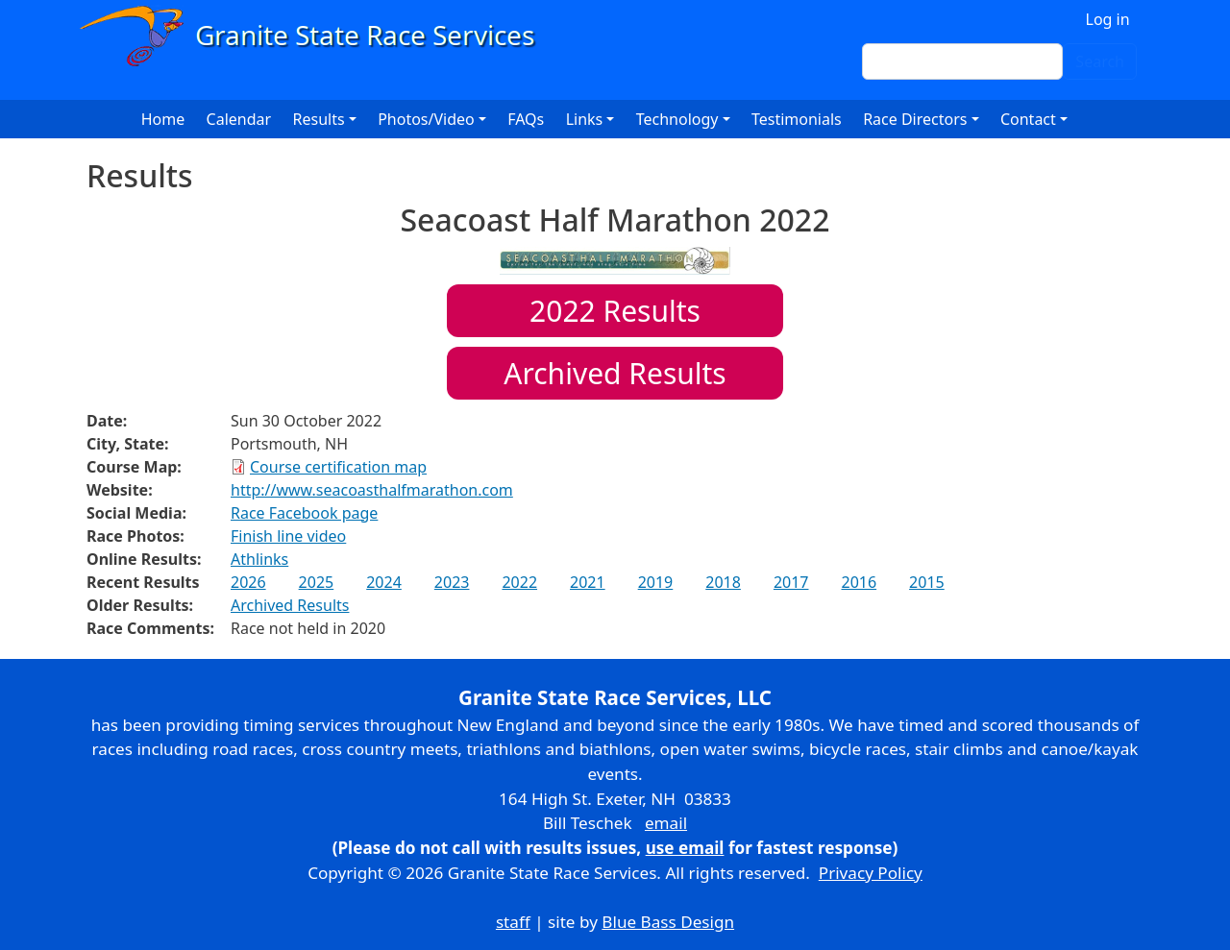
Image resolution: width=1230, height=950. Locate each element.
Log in (1108, 19)
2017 (791, 582)
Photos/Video (426, 119)
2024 (384, 582)
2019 (656, 582)
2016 (858, 582)
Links (584, 119)
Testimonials (796, 119)
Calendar (239, 119)
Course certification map (338, 466)
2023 (452, 582)
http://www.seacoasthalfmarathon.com (372, 489)
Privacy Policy (870, 873)
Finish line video (288, 536)
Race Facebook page (304, 513)
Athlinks (259, 559)
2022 (519, 582)
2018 (723, 582)
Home (163, 119)
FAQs (525, 119)
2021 (587, 582)
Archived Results (615, 373)
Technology (677, 119)
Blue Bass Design (668, 922)
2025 (316, 582)
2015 (927, 582)
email (666, 823)
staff (513, 922)
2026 (248, 582)
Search (1099, 61)
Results (615, 310)
